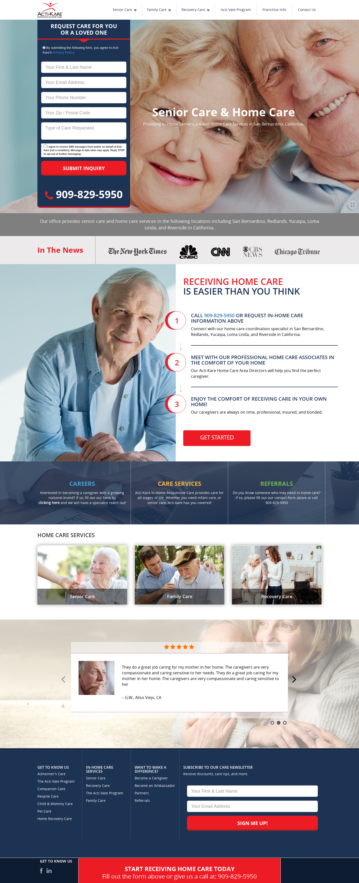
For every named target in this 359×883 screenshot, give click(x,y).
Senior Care (122, 10)
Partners (142, 793)
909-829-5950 (84, 194)
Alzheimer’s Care (51, 774)
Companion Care (51, 789)
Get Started (217, 438)
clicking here (49, 503)
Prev (64, 680)
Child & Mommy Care (55, 804)
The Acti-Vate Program (56, 781)
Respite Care (48, 796)
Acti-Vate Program (236, 10)
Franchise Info (274, 10)
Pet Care (44, 811)
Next (295, 680)
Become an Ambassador (155, 786)
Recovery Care (193, 10)
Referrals (142, 801)
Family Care (157, 10)
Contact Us (307, 10)
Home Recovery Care (54, 819)
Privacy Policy (64, 52)
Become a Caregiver (151, 778)
